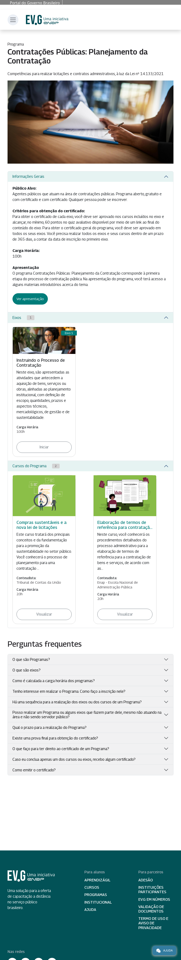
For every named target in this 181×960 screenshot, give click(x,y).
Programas (95, 894)
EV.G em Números (154, 899)
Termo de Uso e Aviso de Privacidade (153, 923)
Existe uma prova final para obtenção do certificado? (55, 738)
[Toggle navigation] (13, 19)
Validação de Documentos (151, 909)
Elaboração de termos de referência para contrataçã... (124, 525)
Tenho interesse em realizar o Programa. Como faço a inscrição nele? (68, 691)
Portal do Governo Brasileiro (35, 2)
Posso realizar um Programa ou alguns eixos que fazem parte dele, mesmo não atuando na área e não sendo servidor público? (86, 714)
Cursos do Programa (36, 466)
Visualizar (44, 614)
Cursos (91, 887)
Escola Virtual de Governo (47, 19)
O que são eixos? (26, 670)
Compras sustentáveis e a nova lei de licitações (41, 525)
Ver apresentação (30, 299)
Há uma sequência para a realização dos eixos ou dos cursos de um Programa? (77, 702)
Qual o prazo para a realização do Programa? (49, 727)
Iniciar (44, 447)
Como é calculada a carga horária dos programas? (53, 681)
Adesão (145, 880)
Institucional (98, 902)
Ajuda (90, 909)
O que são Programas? (31, 659)
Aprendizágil (97, 880)
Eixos (23, 317)
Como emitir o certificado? (34, 770)
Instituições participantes (152, 889)
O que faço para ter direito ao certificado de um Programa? (60, 749)
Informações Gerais (28, 176)
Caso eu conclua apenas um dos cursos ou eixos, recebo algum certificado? (74, 759)
